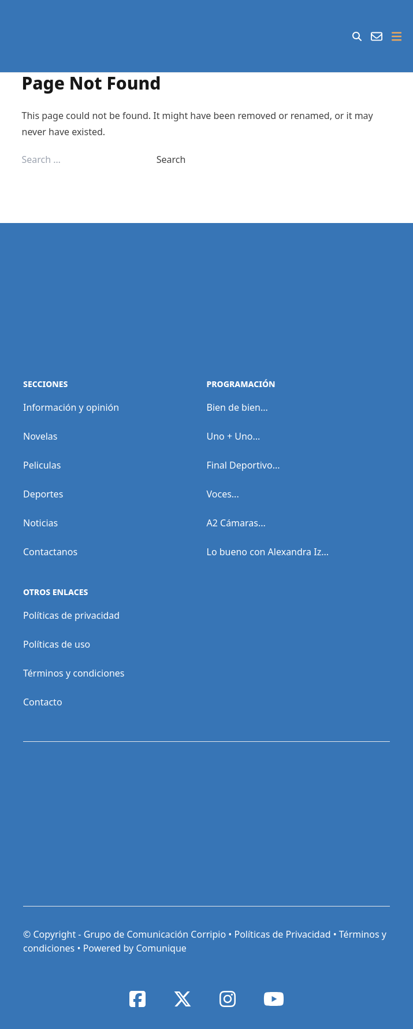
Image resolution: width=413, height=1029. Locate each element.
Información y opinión (71, 407)
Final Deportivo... (243, 465)
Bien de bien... (237, 407)
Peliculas (42, 465)
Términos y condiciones (74, 673)
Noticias (40, 523)
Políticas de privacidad (71, 615)
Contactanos (50, 551)
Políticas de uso (56, 644)
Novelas (40, 436)
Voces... (223, 494)
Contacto (42, 702)
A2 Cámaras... (236, 523)
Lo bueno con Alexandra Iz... (268, 551)
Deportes (43, 494)
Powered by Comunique (135, 948)
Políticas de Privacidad (282, 934)
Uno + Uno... (234, 436)
